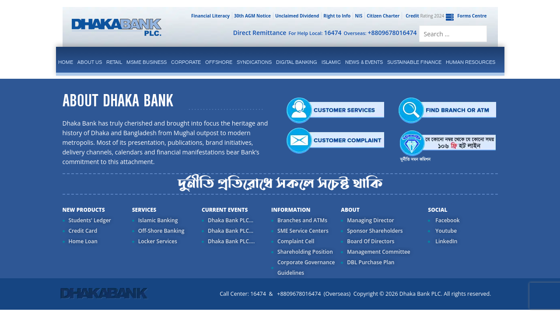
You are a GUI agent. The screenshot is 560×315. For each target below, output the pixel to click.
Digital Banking (296, 62)
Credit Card (83, 230)
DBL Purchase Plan (370, 262)
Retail (114, 62)
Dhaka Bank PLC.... (231, 241)
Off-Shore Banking (161, 230)
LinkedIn (445, 241)
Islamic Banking (158, 220)
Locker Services (157, 241)
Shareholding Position (305, 252)
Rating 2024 (424, 16)
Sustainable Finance (414, 62)
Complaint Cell (295, 241)
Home (65, 62)
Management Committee (378, 252)
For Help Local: (314, 32)
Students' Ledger (90, 220)
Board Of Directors (370, 241)
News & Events (364, 62)
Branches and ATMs (302, 220)
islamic (331, 62)
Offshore (218, 62)
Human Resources (470, 62)
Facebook (446, 220)
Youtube (445, 230)
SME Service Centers (303, 230)
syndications (254, 62)
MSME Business (146, 62)
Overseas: (380, 32)
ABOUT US (89, 62)
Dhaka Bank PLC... (230, 220)
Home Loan (83, 241)
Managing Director (370, 220)
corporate (186, 62)
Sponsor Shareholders (374, 230)
